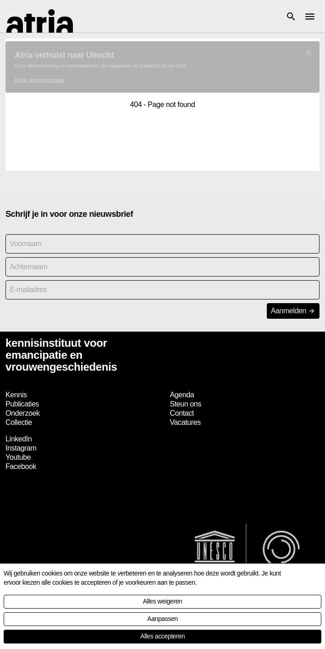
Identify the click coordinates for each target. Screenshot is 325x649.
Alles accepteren (162, 636)
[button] (291, 16)
